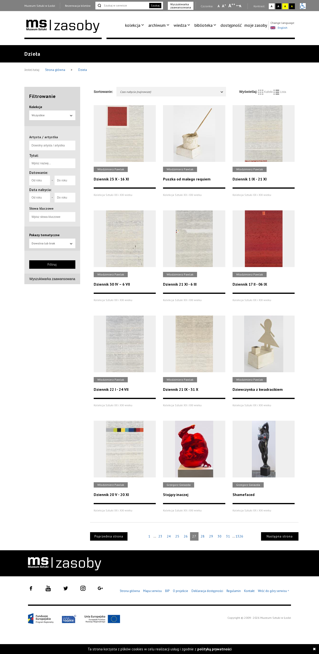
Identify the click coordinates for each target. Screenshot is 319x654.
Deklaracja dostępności (207, 591)
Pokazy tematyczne (44, 235)
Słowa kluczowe (41, 208)
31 (228, 536)
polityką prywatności (214, 649)
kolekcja (132, 25)
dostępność (231, 25)
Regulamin (234, 591)
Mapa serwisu (152, 591)
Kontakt (249, 591)
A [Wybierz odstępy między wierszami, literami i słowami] (240, 6)
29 (211, 536)
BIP (167, 591)
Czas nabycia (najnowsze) (172, 92)
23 (160, 536)
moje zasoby (255, 25)
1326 (239, 536)
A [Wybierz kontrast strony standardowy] (271, 6)
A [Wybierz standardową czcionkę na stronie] (224, 5)
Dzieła (82, 70)
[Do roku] (65, 180)
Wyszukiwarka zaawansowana (180, 5)
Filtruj (52, 264)
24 (169, 536)
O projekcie (180, 591)
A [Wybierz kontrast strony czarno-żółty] (292, 6)
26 (186, 536)
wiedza (180, 25)
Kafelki (266, 92)
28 (203, 536)
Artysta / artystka (43, 137)
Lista (280, 92)
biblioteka (203, 25)
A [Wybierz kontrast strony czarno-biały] (278, 6)
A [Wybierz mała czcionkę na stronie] (219, 6)
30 (219, 536)
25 (177, 536)
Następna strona (280, 536)
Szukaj (155, 5)
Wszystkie (52, 115)
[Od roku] (39, 180)
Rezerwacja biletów (78, 5)
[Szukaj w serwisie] (122, 5)
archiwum (157, 25)
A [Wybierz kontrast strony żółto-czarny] (285, 6)
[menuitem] (135, 25)
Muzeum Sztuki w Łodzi (39, 5)
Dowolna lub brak (52, 243)
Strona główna (55, 70)
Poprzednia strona (108, 536)
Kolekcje (35, 107)
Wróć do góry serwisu (273, 591)
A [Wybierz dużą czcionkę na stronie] (231, 5)
